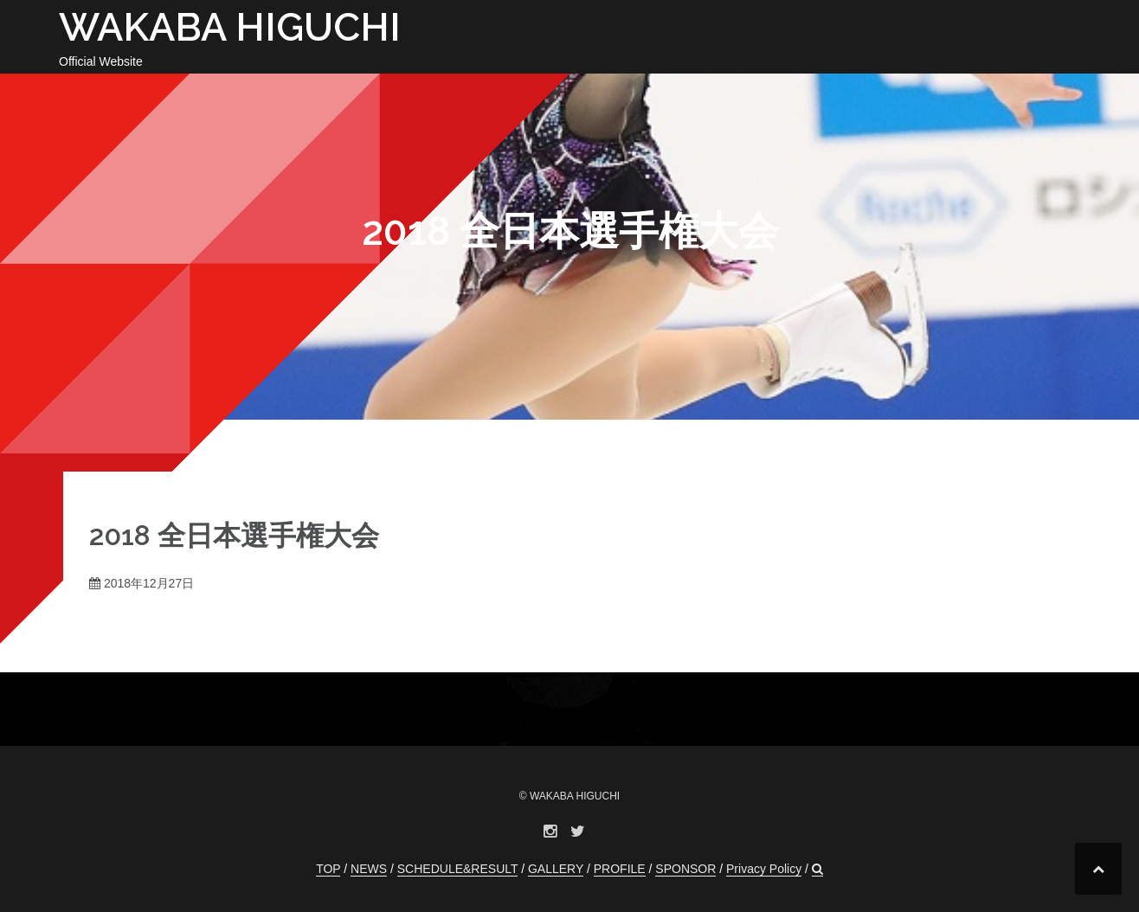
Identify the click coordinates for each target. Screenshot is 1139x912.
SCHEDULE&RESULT (457, 869)
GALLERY (555, 869)
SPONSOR (685, 869)
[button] (817, 869)
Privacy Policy (763, 869)
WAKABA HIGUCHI (230, 27)
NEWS (369, 869)
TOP (328, 869)
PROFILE (620, 869)
